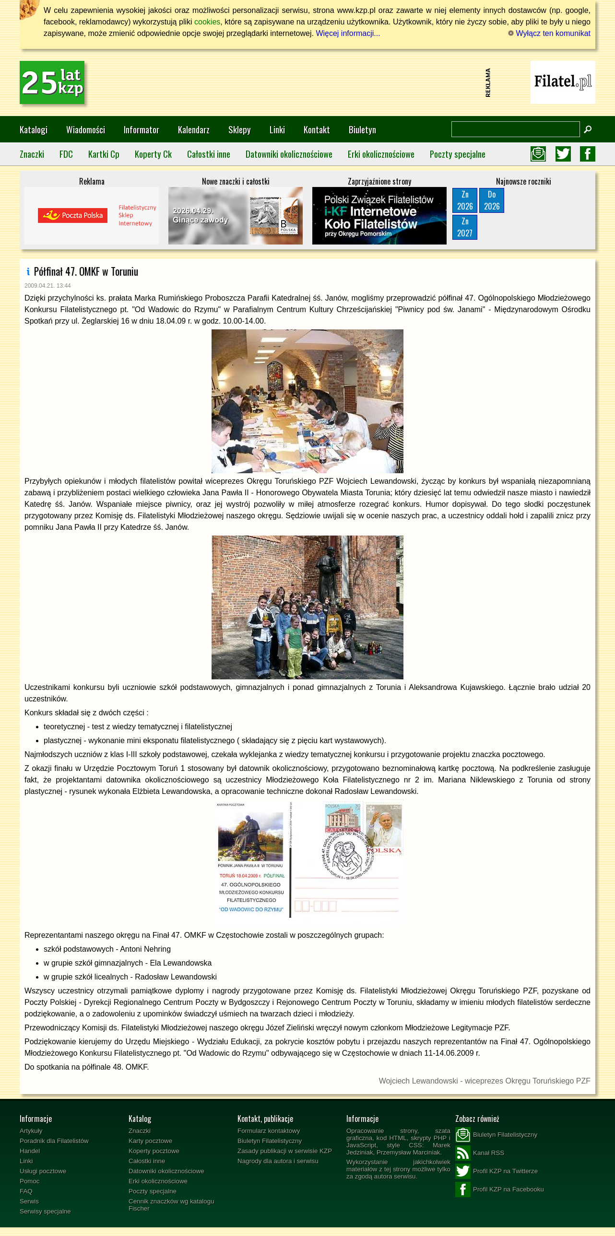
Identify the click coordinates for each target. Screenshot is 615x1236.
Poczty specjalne (457, 153)
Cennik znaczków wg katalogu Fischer (171, 1205)
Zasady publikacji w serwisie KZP (284, 1150)
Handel (30, 1150)
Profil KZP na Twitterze (496, 1171)
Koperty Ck (153, 153)
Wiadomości (85, 129)
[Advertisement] (307, 82)
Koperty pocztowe (154, 1150)
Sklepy (239, 129)
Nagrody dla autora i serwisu (278, 1161)
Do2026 (492, 200)
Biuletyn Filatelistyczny (269, 1140)
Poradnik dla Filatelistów (54, 1140)
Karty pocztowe (150, 1140)
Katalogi (33, 129)
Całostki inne (208, 153)
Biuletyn (362, 129)
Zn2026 (465, 200)
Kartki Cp (103, 153)
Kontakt (317, 129)
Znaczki (32, 153)
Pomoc (29, 1181)
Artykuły (31, 1130)
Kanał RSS (479, 1153)
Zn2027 (465, 227)
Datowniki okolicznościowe (289, 153)
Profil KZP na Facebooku (499, 1189)
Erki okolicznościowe (381, 153)
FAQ (26, 1191)
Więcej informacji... (348, 33)
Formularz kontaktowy (268, 1130)
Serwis (29, 1201)
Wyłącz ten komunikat (549, 33)
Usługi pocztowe (43, 1171)
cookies (207, 22)
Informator (141, 129)
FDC (66, 153)
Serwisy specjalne (45, 1211)
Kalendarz (194, 129)
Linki (277, 129)
